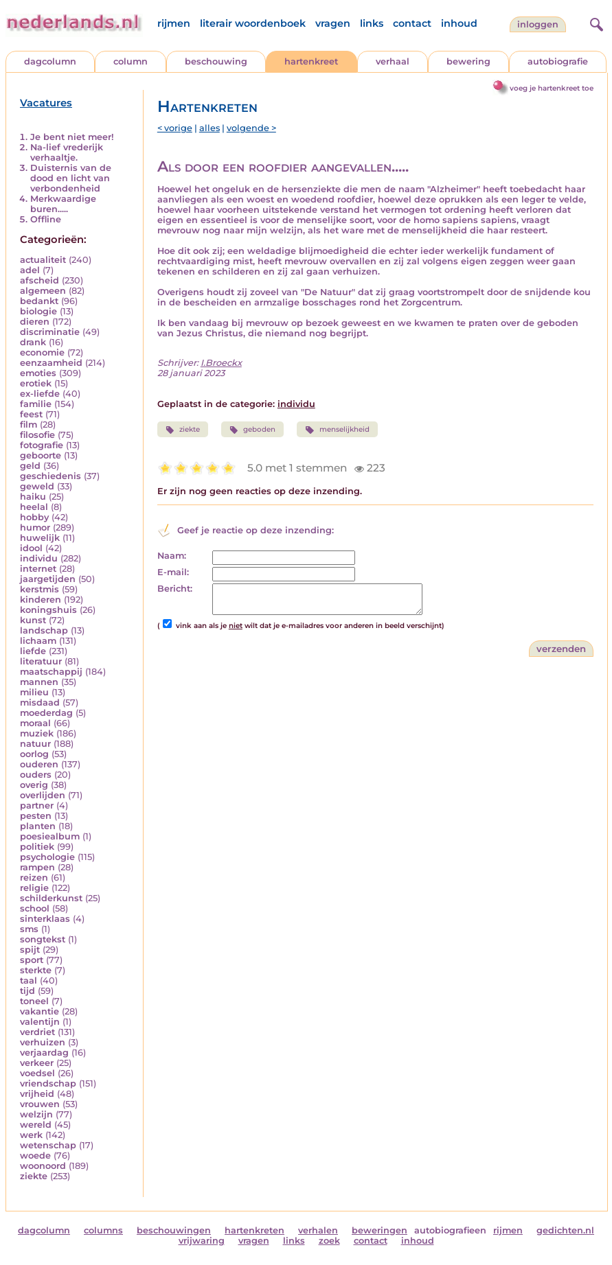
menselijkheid (337, 429)
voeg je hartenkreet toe (551, 88)
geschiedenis (50, 476)
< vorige (174, 128)
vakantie (39, 1011)
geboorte (40, 455)
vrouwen (40, 1104)
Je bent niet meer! (72, 137)
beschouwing (216, 61)
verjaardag (44, 1052)
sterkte (36, 970)
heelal (34, 507)
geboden (252, 429)
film (28, 424)
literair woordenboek (253, 23)
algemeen (43, 291)
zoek (329, 1240)
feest (31, 414)
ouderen (39, 764)
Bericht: (174, 588)
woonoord (43, 1166)
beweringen (379, 1230)
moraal (35, 723)
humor (35, 527)
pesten (36, 816)
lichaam (38, 641)
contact (412, 23)
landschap (44, 630)
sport (31, 960)
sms (29, 929)
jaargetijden (48, 579)
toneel (34, 1001)
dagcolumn (50, 61)
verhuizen (42, 1042)
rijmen (173, 23)
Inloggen (537, 24)
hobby (34, 517)
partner (37, 805)
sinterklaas (45, 919)
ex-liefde (40, 393)
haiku (33, 496)
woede (35, 1155)
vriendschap (48, 1083)
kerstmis (39, 589)
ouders (36, 774)
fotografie (41, 445)
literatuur (41, 661)
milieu (34, 692)
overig (34, 785)
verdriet (37, 1032)
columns (103, 1230)
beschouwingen (174, 1230)
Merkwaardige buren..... (63, 204)
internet (38, 569)
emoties (38, 373)
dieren (34, 321)
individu (39, 558)
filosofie (37, 435)
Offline (45, 219)
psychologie (47, 857)
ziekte (33, 1176)
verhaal (392, 61)
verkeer (37, 1063)
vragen (332, 23)
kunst (33, 620)
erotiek (36, 383)
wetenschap (48, 1145)
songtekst (42, 939)
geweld (37, 486)
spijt (30, 949)
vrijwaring (202, 1240)
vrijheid (37, 1094)
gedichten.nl (565, 1230)
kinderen (40, 599)
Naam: (171, 555)
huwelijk (40, 538)
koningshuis (48, 610)
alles (209, 128)
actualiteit (43, 260)
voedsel (37, 1073)
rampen (37, 867)
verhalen (318, 1230)
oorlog (34, 754)
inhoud (459, 23)
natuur (35, 744)
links (371, 23)
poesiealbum (50, 836)
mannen (39, 682)
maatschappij (51, 671)
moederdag (46, 713)
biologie (38, 311)
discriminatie (50, 332)
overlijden (42, 795)
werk (31, 1135)
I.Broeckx (221, 363)
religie (34, 888)
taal (28, 980)
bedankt (39, 301)
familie (36, 404)
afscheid (39, 280)
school (34, 908)
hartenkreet (311, 61)
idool (31, 548)
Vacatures (46, 103)
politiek (37, 847)
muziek (37, 733)
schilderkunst (51, 898)
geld (30, 466)
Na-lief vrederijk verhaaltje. (66, 152)
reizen (34, 877)
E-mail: (173, 572)
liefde (33, 651)
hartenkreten (254, 1230)
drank (33, 342)
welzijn (36, 1114)
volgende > (251, 128)
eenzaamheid (51, 363)
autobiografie (558, 61)
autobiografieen (450, 1230)
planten (38, 826)
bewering (468, 61)
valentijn (40, 1022)
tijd (27, 991)
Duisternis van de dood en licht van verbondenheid (70, 178)
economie (42, 352)
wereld (36, 1124)
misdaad (40, 702)
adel (30, 270)
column (130, 61)
